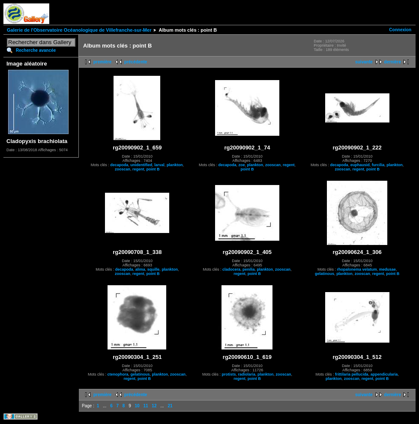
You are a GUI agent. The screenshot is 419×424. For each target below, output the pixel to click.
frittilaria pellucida (351, 374)
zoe (241, 165)
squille (153, 269)
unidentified (141, 165)
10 (137, 405)
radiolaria (246, 374)
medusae (387, 269)
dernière (392, 62)
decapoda (119, 165)
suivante (364, 62)
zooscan (122, 169)
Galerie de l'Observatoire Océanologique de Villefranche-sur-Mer (79, 30)
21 (170, 405)
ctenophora (118, 374)
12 (154, 405)
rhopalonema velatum (357, 269)
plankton (175, 165)
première (102, 62)
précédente (135, 62)
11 (145, 405)
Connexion (400, 29)
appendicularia (384, 374)
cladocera (231, 269)
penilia (248, 269)
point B (153, 169)
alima (140, 269)
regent (138, 169)
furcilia (378, 165)
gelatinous (324, 274)
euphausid (360, 165)
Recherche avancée (36, 50)
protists (228, 374)
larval (159, 165)
